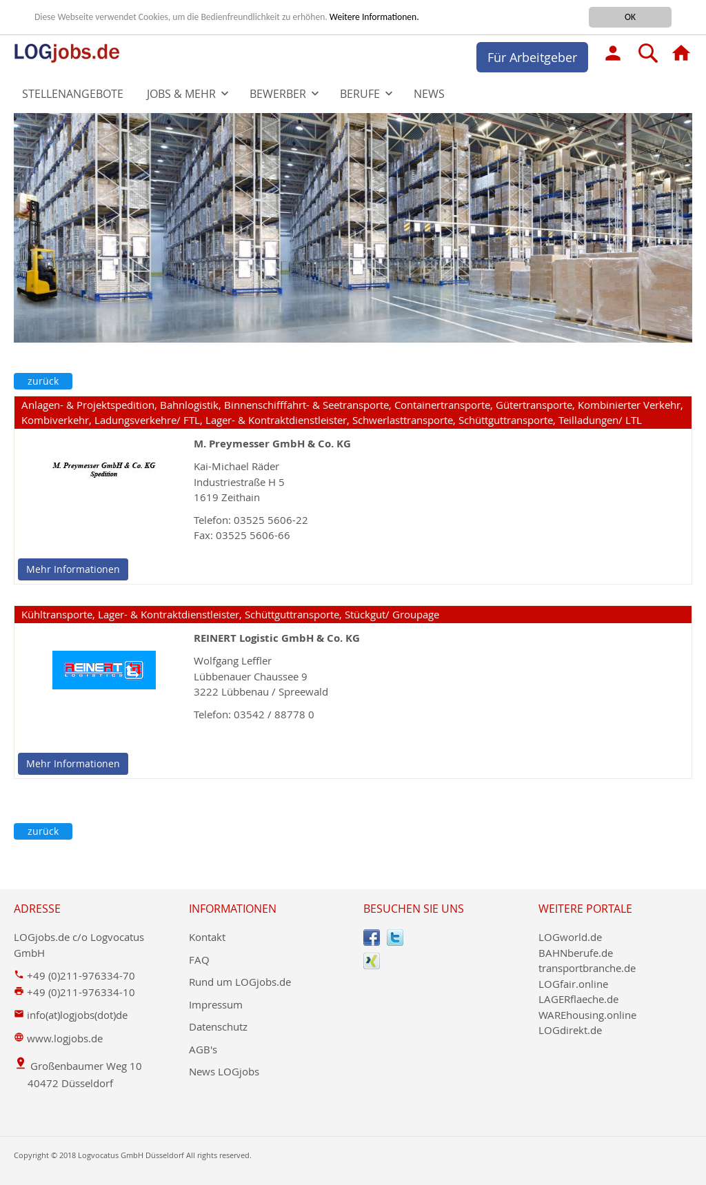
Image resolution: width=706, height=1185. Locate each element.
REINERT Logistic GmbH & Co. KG (277, 638)
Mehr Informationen (73, 569)
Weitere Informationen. (374, 17)
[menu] (353, 95)
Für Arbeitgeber (532, 57)
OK (630, 17)
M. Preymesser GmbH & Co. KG (272, 443)
